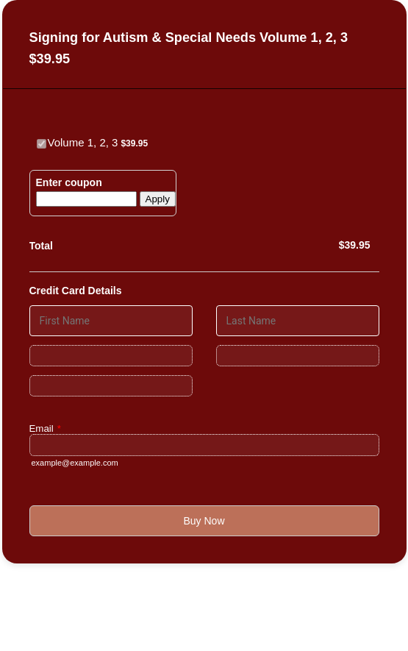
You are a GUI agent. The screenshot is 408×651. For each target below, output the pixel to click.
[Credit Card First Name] (111, 320)
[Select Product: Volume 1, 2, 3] (41, 144)
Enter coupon (69, 182)
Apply (158, 198)
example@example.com (75, 462)
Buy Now (203, 521)
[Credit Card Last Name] (297, 320)
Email (45, 428)
